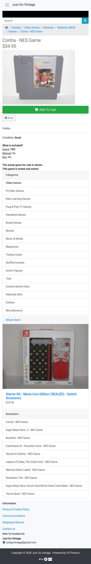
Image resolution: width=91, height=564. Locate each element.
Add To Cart (45, 110)
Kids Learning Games (18, 198)
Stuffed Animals (15, 262)
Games (13, 31)
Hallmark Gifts (14, 294)
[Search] (42, 21)
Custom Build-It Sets (17, 286)
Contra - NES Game (32, 31)
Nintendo (48, 27)
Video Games (32, 27)
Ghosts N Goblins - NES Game (23, 453)
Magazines (12, 246)
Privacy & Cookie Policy (15, 509)
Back (9, 117)
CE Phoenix (73, 552)
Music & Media (14, 238)
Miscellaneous (14, 310)
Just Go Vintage (23, 5)
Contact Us (8, 528)
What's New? (13, 319)
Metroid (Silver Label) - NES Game (25, 469)
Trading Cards (14, 254)
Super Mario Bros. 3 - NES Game (24, 430)
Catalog (16, 27)
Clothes (10, 302)
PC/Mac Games (15, 190)
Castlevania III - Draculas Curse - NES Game (31, 445)
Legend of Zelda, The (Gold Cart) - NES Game (31, 461)
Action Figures (14, 270)
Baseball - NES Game (18, 437)
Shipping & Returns (13, 522)
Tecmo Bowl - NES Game (20, 493)
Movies (10, 230)
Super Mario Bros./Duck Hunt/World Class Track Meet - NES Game (44, 485)
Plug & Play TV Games (18, 206)
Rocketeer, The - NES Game (21, 477)
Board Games (13, 222)
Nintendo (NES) (66, 27)
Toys (8, 278)
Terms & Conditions (13, 515)
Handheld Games (16, 214)
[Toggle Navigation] (7, 5)
